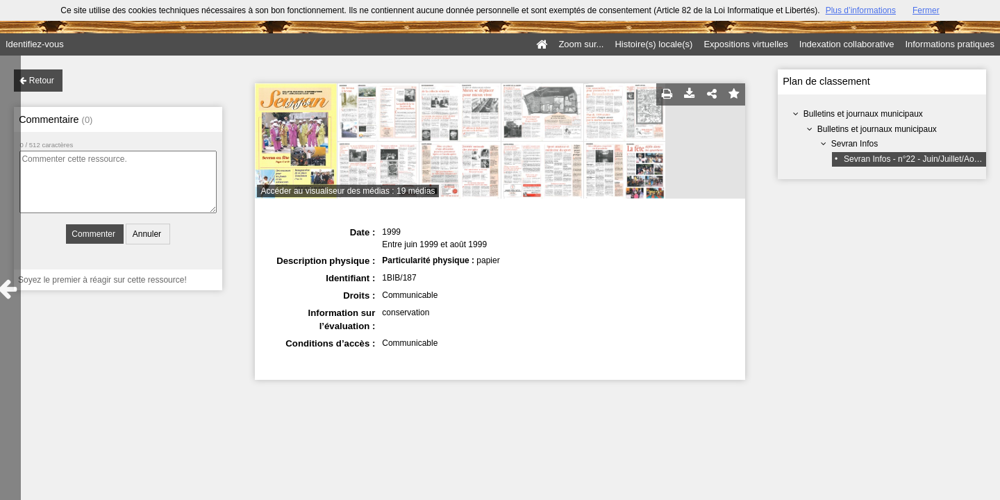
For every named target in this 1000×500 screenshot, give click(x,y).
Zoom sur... (580, 44)
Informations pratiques (949, 44)
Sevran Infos (854, 144)
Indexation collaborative (846, 44)
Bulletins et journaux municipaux (863, 114)
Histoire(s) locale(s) (653, 44)
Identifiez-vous (35, 44)
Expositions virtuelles (745, 44)
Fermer (926, 10)
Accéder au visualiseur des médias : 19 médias (348, 191)
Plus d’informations (861, 10)
